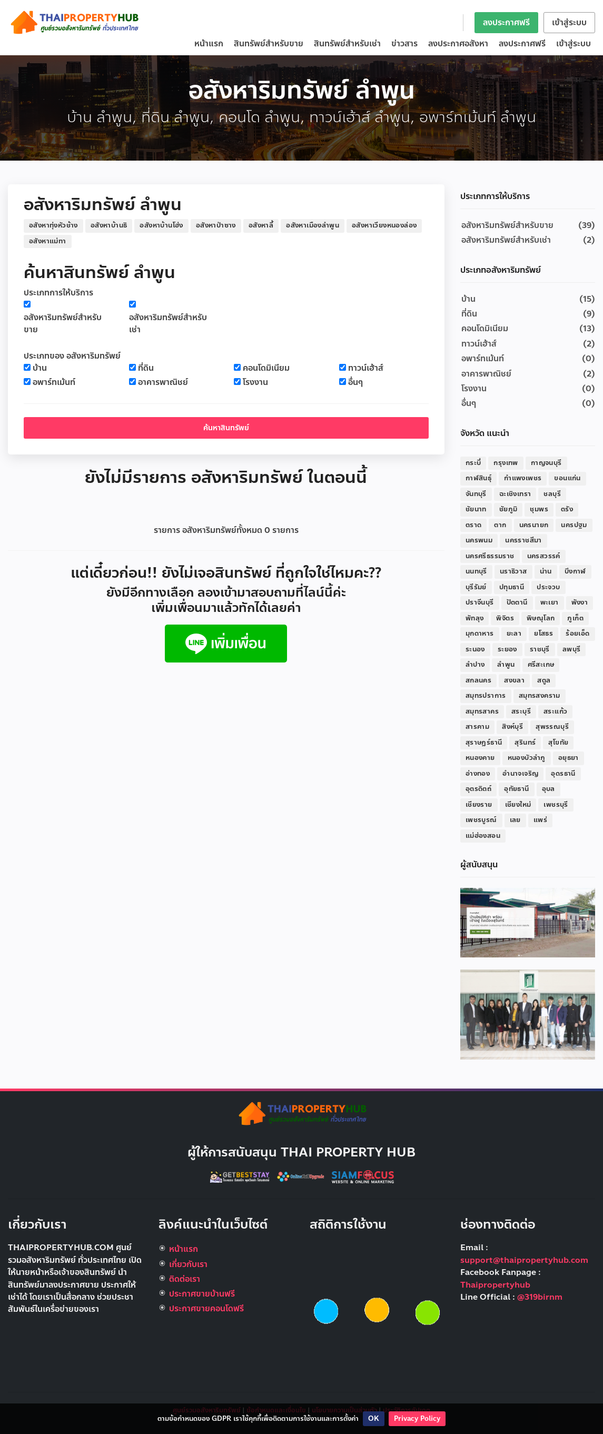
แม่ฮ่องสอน (483, 835)
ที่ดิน (146, 368)
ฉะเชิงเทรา (515, 494)
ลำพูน (506, 664)
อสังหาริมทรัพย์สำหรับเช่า (168, 324)
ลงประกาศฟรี (506, 22)
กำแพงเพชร (522, 478)
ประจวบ (548, 587)
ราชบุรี (540, 649)
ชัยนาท (476, 509)
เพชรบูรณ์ (481, 820)
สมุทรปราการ (486, 695)
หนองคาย (480, 758)
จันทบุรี (476, 494)
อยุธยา (568, 758)
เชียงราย (479, 804)
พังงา (579, 602)
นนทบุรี (476, 571)
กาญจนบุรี (546, 463)
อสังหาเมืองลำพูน (312, 225)
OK (373, 1418)
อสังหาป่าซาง (216, 225)
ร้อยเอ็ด (577, 633)
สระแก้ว (555, 711)
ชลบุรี (552, 494)
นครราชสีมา (523, 540)
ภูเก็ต (575, 618)
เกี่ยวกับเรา (188, 1264)
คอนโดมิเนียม (266, 368)
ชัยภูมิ (508, 509)
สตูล (543, 680)
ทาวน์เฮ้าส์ (365, 368)
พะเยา (549, 602)
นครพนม (479, 540)
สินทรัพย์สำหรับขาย (268, 44)
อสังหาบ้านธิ (109, 225)
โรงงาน (255, 383)
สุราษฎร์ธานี (484, 742)
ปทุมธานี (511, 587)
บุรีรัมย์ (476, 587)
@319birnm (539, 1297)
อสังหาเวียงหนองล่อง (384, 225)
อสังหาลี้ (261, 225)
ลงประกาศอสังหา (458, 44)
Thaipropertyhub (495, 1285)
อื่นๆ (355, 383)
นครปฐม (574, 525)
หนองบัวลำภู (527, 758)
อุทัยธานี (516, 789)
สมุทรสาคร (482, 711)
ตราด (474, 525)
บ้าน (40, 368)
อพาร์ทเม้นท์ (54, 383)
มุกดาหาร (480, 633)
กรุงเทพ (505, 463)
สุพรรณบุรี (552, 726)
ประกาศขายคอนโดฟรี (206, 1308)
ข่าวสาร (404, 44)
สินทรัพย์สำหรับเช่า (347, 44)
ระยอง (507, 649)
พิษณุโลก (541, 618)
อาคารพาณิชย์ (163, 383)
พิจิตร (505, 618)
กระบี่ (473, 463)
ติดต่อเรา (184, 1279)
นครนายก (534, 525)
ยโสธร (543, 633)
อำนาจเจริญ (520, 773)
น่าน (546, 571)
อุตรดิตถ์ (478, 789)
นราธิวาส (513, 571)
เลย (515, 820)
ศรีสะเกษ (541, 664)
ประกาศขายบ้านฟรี (202, 1294)
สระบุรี (521, 711)
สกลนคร (478, 680)
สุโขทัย (558, 742)
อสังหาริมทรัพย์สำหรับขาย (63, 324)
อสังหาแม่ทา (47, 241)
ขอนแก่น (567, 478)
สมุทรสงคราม (539, 695)
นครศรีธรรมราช (490, 556)
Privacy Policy (417, 1418)
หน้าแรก (208, 44)
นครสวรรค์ (543, 556)
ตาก (500, 525)
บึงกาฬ (575, 571)
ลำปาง (475, 664)
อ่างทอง (478, 773)
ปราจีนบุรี (480, 602)
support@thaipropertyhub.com (524, 1260)
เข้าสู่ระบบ (569, 22)
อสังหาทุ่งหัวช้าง (53, 225)
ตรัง (567, 509)
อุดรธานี (563, 773)
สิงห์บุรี (512, 726)
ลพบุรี (571, 649)
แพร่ (540, 820)
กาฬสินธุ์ (478, 478)
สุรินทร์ (525, 742)
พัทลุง (475, 618)
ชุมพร (539, 509)
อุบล (548, 789)
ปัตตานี (517, 602)
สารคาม (477, 726)
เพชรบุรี (555, 804)
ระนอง (475, 649)
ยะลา (514, 633)
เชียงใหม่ (518, 804)
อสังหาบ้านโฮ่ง (161, 225)
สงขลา (514, 680)
